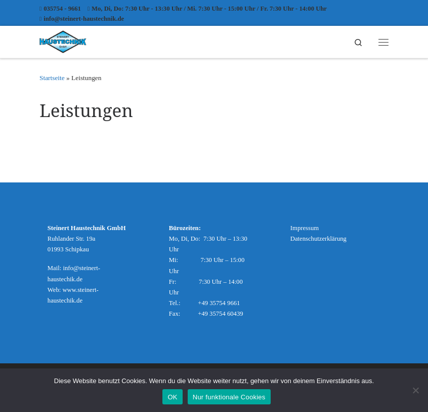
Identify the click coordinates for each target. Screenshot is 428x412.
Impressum (304, 228)
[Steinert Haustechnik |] (63, 40)
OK (172, 397)
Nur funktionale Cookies (229, 397)
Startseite (52, 78)
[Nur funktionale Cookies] (415, 390)
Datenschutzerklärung (318, 238)
